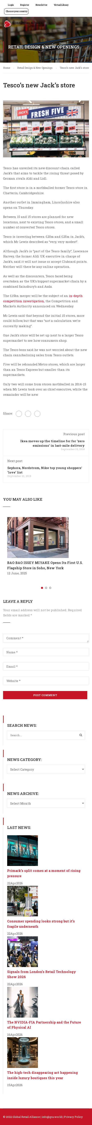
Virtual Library (61, 5)
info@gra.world (52, 1117)
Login (11, 5)
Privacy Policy (73, 1117)
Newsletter (41, 5)
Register (24, 5)
